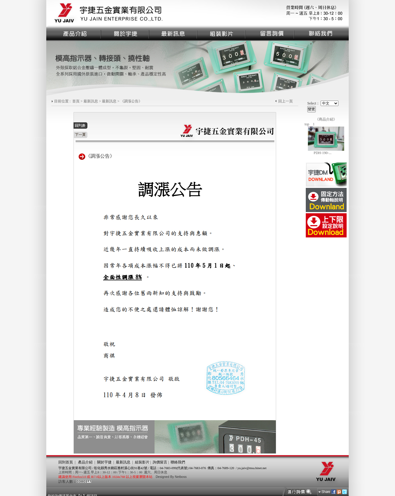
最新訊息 (90, 101)
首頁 (76, 101)
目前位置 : (62, 101)
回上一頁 (285, 101)
